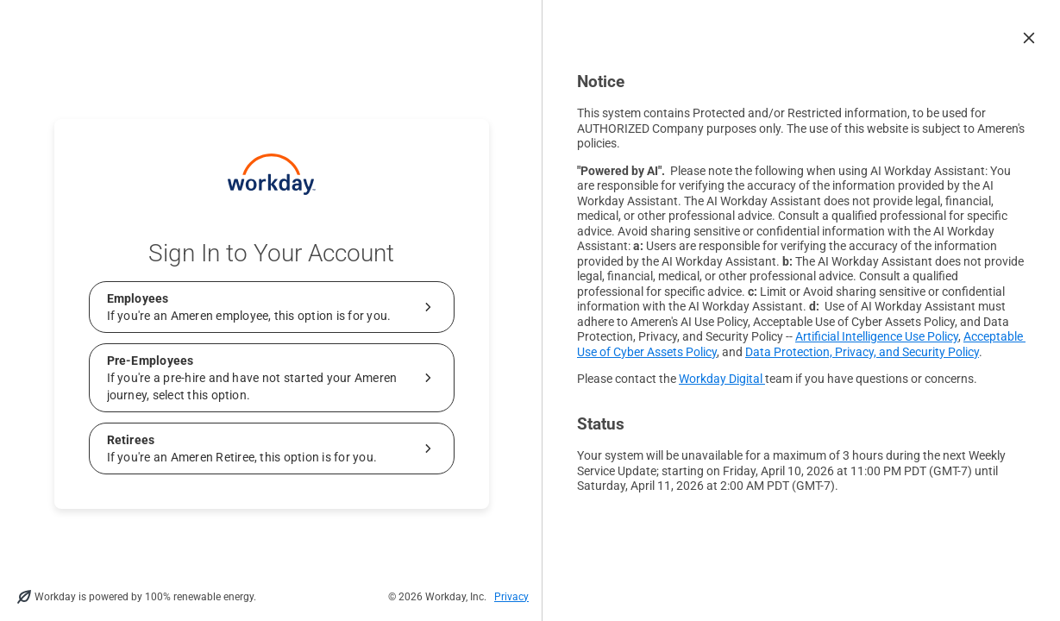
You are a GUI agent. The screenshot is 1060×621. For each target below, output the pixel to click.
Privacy (511, 597)
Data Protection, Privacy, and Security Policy (862, 352)
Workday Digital (722, 379)
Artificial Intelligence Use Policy (876, 336)
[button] (1029, 38)
